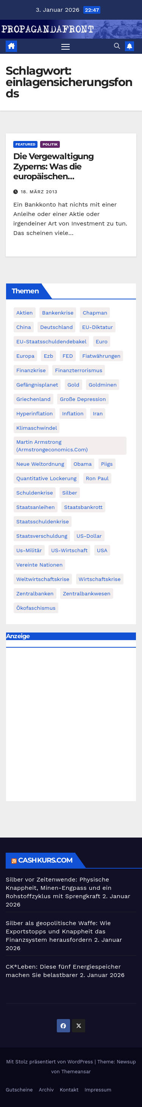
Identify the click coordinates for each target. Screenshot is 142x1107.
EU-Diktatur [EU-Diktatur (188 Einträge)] (97, 327)
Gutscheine (19, 1090)
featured (25, 144)
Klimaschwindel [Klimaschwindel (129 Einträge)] (36, 428)
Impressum (97, 1090)
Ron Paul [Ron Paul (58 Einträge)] (97, 478)
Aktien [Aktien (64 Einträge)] (24, 313)
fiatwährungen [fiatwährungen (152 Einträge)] (101, 356)
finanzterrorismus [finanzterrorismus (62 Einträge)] (78, 370)
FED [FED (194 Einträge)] (67, 356)
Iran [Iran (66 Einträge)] (98, 413)
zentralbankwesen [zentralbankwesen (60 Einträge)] (87, 593)
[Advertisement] (71, 726)
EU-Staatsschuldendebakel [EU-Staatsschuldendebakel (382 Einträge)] (51, 341)
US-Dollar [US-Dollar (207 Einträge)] (89, 536)
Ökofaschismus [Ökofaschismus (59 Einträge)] (36, 608)
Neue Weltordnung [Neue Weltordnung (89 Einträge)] (40, 464)
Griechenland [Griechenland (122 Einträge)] (33, 399)
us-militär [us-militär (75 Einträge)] (29, 550)
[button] (117, 46)
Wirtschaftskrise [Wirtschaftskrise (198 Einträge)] (100, 579)
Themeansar (76, 1071)
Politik (50, 144)
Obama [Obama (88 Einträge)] (82, 464)
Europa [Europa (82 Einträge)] (25, 356)
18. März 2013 (39, 191)
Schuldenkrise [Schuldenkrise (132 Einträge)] (34, 493)
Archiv (46, 1090)
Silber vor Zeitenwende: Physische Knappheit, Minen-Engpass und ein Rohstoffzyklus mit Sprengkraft (59, 888)
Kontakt (69, 1090)
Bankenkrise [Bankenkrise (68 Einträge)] (57, 313)
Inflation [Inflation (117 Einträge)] (73, 413)
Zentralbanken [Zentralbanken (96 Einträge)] (35, 593)
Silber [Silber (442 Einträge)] (69, 493)
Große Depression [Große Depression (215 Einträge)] (83, 399)
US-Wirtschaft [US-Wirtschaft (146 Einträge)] (69, 550)
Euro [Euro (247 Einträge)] (102, 341)
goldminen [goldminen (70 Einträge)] (103, 385)
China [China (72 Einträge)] (23, 327)
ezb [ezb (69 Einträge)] (48, 356)
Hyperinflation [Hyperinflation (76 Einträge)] (34, 413)
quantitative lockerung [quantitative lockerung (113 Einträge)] (46, 478)
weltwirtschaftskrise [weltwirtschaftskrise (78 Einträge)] (42, 579)
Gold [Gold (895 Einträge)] (73, 385)
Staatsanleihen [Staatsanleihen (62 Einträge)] (35, 507)
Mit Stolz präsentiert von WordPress (50, 1062)
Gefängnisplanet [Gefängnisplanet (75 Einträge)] (37, 385)
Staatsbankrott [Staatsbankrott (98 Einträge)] (83, 507)
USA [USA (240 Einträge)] (102, 550)
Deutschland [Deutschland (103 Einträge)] (56, 327)
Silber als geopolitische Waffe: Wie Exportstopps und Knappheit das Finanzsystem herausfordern (58, 931)
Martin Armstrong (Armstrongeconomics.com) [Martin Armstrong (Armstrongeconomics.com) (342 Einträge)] (52, 446)
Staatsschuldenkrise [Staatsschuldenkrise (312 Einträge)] (42, 521)
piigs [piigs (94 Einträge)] (107, 464)
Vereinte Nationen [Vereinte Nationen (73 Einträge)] (39, 565)
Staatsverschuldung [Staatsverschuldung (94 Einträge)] (41, 536)
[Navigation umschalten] (65, 46)
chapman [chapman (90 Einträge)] (95, 313)
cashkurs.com (45, 860)
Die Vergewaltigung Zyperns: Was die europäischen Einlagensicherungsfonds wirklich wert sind (64, 176)
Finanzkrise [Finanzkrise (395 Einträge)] (31, 370)
